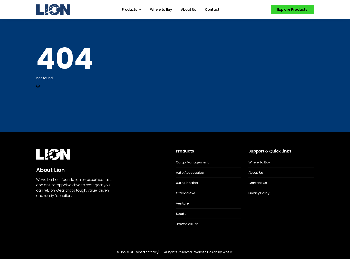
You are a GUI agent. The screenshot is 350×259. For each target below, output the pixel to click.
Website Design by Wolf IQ (214, 252)
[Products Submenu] (141, 9)
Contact (212, 9)
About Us (188, 9)
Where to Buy (161, 9)
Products (129, 9)
